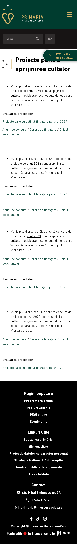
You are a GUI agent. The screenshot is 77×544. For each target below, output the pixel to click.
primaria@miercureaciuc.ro (38, 507)
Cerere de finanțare (43, 129)
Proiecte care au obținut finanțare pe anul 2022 (34, 367)
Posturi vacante (39, 408)
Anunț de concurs (15, 129)
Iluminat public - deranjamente (38, 467)
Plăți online (38, 414)
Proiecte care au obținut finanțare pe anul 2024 (34, 194)
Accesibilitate (38, 474)
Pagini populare (38, 393)
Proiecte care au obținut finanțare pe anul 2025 (34, 121)
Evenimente (38, 421)
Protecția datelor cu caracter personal (38, 453)
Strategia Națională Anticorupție (38, 460)
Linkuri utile (38, 432)
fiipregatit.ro (38, 446)
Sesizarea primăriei (38, 439)
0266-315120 (38, 500)
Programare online (38, 401)
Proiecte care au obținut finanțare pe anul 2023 (34, 287)
